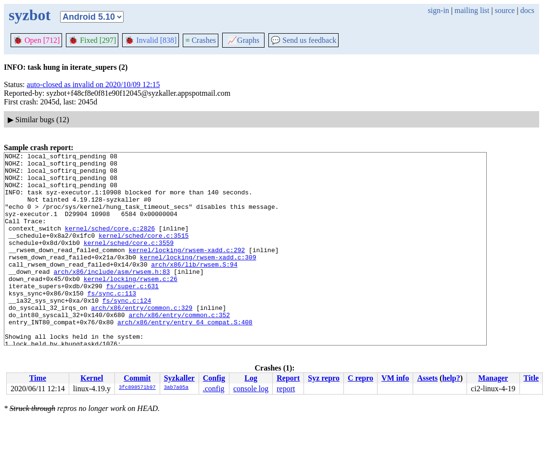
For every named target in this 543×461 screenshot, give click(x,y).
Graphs (243, 40)
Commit (137, 378)
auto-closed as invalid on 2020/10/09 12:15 (93, 84)
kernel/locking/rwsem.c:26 (130, 304)
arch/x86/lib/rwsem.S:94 (194, 287)
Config (214, 378)
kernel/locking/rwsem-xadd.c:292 (186, 270)
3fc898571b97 (137, 387)
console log (250, 388)
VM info (395, 378)
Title (531, 378)
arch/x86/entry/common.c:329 (141, 339)
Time (37, 378)
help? (451, 378)
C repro (360, 378)
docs (527, 10)
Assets (427, 378)
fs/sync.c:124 (126, 330)
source (505, 10)
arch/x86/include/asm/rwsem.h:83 (111, 296)
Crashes (200, 40)
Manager (493, 378)
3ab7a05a (176, 387)
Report (288, 378)
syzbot (30, 15)
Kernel (91, 378)
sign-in (438, 10)
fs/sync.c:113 (112, 322)
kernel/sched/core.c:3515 (144, 252)
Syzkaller (179, 378)
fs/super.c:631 (132, 313)
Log (250, 378)
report (286, 388)
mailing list (472, 10)
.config (214, 388)
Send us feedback (303, 40)
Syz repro (324, 378)
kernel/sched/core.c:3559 (129, 261)
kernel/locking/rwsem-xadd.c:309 (198, 278)
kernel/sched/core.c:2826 (110, 244)
